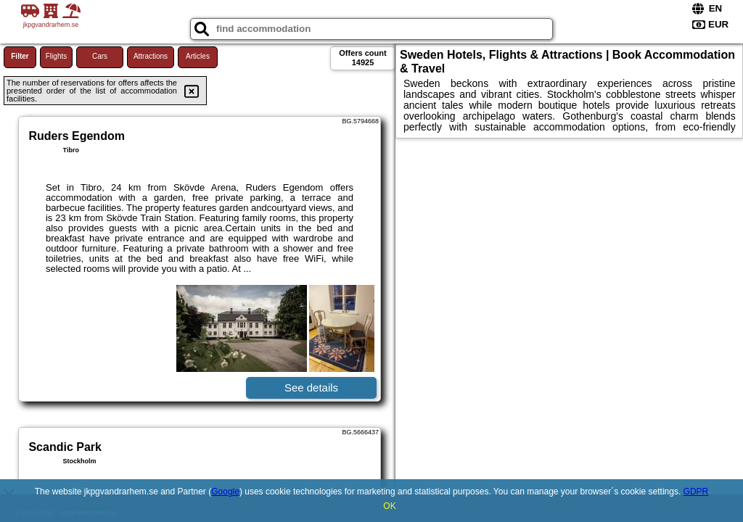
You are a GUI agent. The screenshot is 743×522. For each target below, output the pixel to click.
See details (311, 387)
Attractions (151, 56)
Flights (56, 56)
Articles (198, 56)
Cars (99, 56)
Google (225, 491)
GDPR (696, 491)
